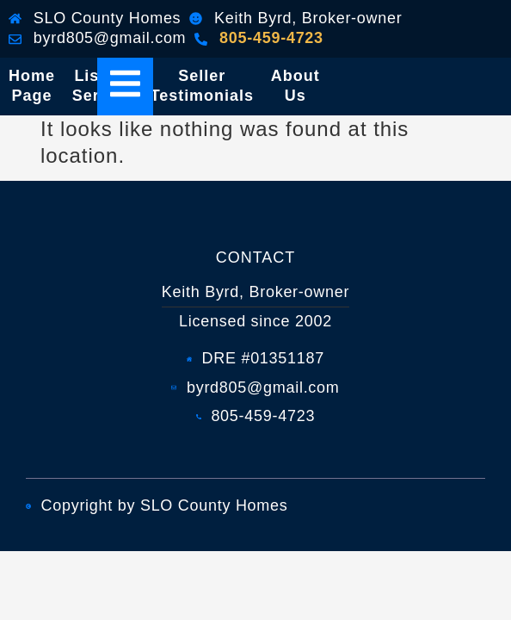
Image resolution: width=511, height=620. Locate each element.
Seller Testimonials (202, 85)
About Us (295, 85)
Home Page (32, 85)
